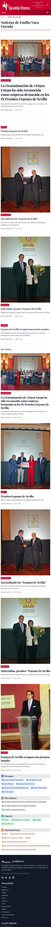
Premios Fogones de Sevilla (14, 131)
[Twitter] (6, 878)
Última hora (5, 890)
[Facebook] (3, 878)
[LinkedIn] (13, 878)
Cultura (4, 909)
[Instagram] (10, 878)
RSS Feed (5, 917)
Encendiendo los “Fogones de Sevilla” (19, 218)
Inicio (2, 17)
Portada (4, 887)
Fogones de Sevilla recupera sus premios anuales (25, 329)
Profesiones (5, 912)
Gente (4, 898)
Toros (3, 903)
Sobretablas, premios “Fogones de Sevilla (21, 308)
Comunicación (6, 906)
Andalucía (5, 895)
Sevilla (4, 892)
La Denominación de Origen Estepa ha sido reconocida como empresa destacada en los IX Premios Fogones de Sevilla (25, 403)
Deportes (5, 901)
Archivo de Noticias (8, 915)
